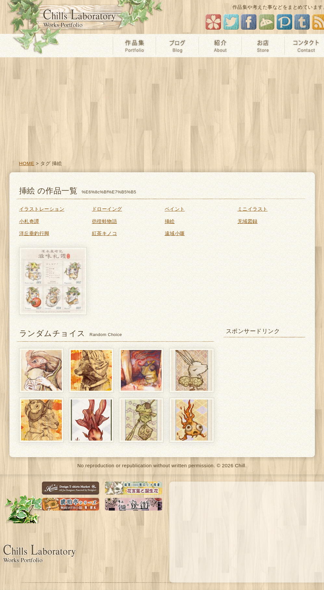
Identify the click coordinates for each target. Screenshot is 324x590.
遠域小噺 (175, 233)
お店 (262, 45)
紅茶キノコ (104, 233)
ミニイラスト (253, 209)
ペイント (175, 209)
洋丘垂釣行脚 (34, 233)
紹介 (220, 45)
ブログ (177, 45)
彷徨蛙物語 (104, 221)
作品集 (134, 45)
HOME (26, 163)
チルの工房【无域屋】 (80, 17)
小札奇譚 (29, 221)
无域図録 (248, 221)
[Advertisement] (162, 106)
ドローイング (107, 209)
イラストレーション (42, 209)
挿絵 (170, 221)
